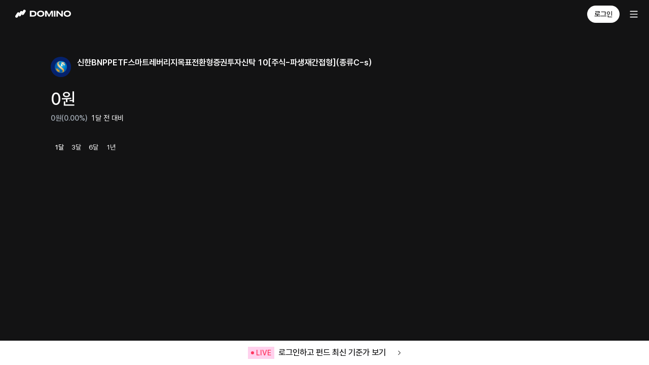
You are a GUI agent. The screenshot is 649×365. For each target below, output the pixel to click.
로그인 (603, 14)
